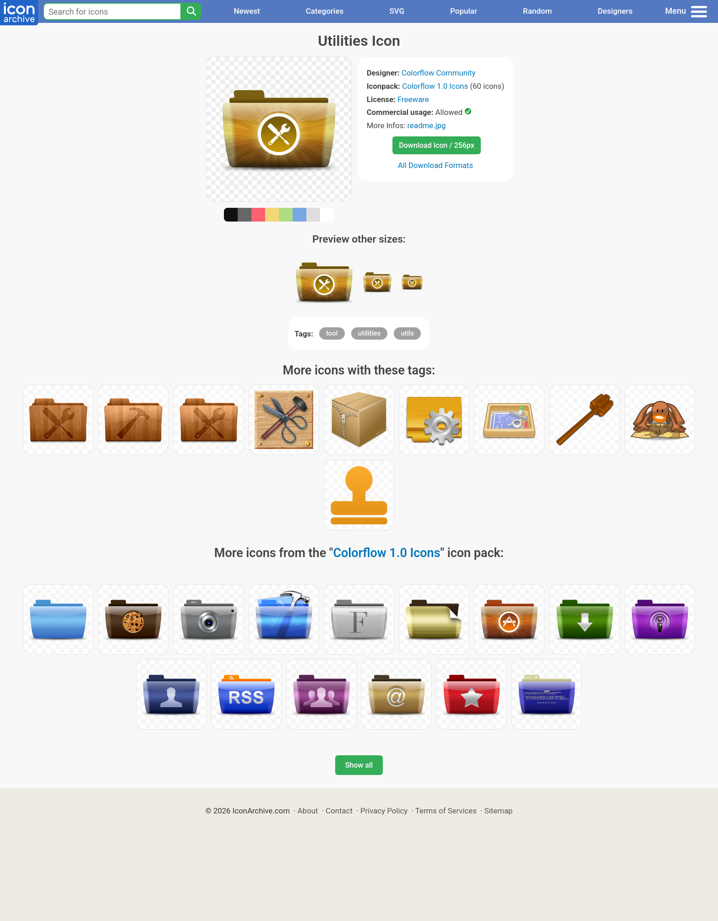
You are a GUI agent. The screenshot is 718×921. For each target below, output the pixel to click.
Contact (339, 810)
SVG (396, 11)
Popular (463, 11)
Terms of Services (446, 810)
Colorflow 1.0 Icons (435, 86)
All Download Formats (435, 165)
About (308, 810)
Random (537, 11)
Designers (615, 11)
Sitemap (498, 810)
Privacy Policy (384, 810)
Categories (325, 11)
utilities (369, 333)
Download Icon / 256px (436, 145)
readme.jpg (427, 125)
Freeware (413, 99)
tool (332, 333)
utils (407, 333)
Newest (247, 11)
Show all (359, 765)
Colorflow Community (439, 72)
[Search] (190, 11)
